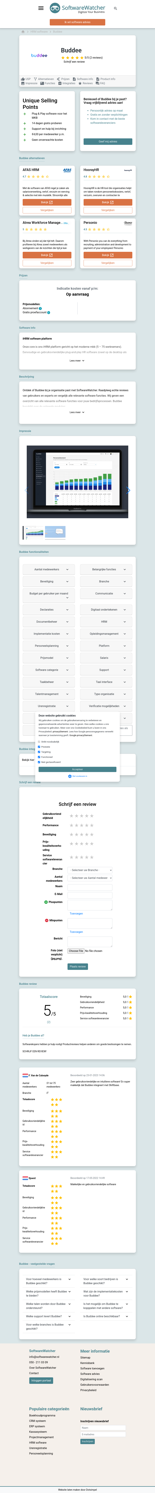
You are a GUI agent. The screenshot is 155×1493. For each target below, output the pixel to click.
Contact (34, 1373)
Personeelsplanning (52, 646)
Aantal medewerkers (52, 569)
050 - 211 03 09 (38, 1362)
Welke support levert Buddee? (44, 1316)
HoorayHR (91, 170)
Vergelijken (47, 210)
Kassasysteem (38, 1431)
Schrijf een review (74, 61)
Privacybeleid (88, 1390)
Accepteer (77, 769)
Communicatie (111, 594)
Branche (113, 582)
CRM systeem (37, 1421)
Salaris (113, 658)
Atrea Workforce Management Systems (52, 223)
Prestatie (45, 747)
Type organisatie (110, 694)
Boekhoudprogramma (42, 1415)
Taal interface (111, 682)
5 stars (92, 816)
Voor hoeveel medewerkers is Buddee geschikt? (43, 1281)
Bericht (58, 938)
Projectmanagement (41, 1437)
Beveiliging (54, 582)
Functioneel (47, 757)
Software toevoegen (92, 1368)
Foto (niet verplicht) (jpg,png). (56, 954)
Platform (113, 646)
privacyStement (60, 731)
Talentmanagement (52, 694)
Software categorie (52, 670)
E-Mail (58, 894)
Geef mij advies (108, 141)
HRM (114, 622)
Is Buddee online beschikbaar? (101, 1316)
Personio (90, 223)
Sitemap (85, 1357)
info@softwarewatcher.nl (44, 1357)
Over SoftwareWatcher (42, 1367)
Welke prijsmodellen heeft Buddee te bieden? (46, 1293)
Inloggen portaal (41, 1380)
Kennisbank (87, 1363)
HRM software (38, 1442)
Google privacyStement (80, 735)
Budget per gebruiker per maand (49, 596)
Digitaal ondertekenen (109, 610)
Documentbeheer (52, 622)
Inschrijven (87, 1441)
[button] (128, 490)
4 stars (87, 816)
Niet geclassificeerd (51, 762)
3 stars (81, 816)
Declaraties (54, 610)
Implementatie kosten (51, 634)
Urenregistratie (53, 706)
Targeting (45, 752)
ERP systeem (37, 1426)
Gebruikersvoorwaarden (94, 1384)
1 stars (71, 816)
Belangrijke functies (109, 569)
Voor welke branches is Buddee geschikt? (45, 1326)
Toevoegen (76, 913)
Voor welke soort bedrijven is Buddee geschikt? (100, 1281)
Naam (58, 886)
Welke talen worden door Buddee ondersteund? (45, 1306)
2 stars (76, 816)
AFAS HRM (31, 170)
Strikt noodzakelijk (50, 741)
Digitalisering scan (91, 1379)
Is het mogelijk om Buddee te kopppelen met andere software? (103, 1306)
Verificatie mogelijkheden (108, 706)
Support (113, 670)
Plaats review (78, 966)
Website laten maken (69, 1489)
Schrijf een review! (34, 1051)
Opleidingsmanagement (108, 634)
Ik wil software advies (78, 22)
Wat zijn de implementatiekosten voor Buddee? (103, 1293)
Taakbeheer (54, 682)
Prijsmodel (54, 658)
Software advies (90, 1374)
